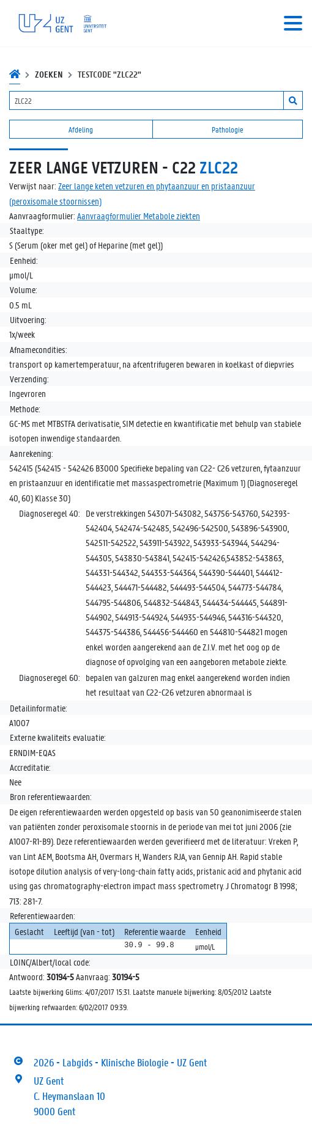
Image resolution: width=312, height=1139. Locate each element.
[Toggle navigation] (293, 23)
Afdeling (81, 129)
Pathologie (227, 129)
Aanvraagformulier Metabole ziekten (138, 215)
